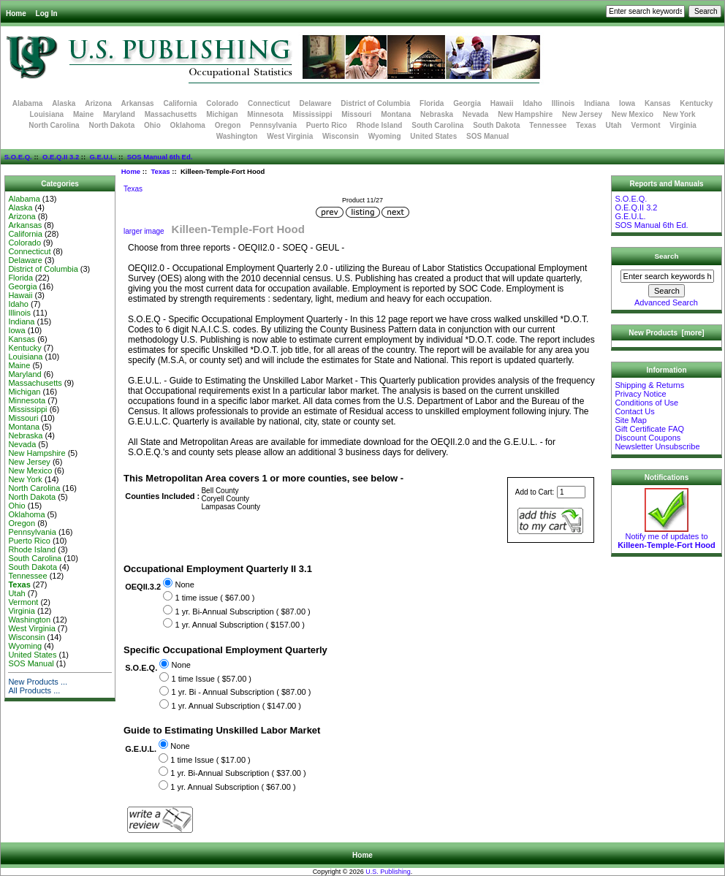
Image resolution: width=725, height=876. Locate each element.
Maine (83, 114)
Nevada (476, 114)
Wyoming (384, 136)
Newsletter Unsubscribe (657, 446)
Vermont (646, 125)
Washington (237, 136)
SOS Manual (487, 136)
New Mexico (632, 114)
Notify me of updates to (666, 537)
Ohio (152, 125)
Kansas (658, 103)
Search (667, 256)
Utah (614, 125)
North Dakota (111, 125)
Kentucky (696, 103)
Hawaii (502, 103)
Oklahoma (187, 125)
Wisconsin (340, 136)
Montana (396, 114)
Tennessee (547, 125)
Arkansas (137, 103)
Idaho (532, 103)
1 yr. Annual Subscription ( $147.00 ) (236, 705)
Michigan (222, 114)
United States (433, 136)
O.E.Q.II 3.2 (60, 157)
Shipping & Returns (649, 385)
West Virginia (290, 136)
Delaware (316, 103)
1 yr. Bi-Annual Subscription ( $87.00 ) (242, 611)
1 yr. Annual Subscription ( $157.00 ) (239, 624)
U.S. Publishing (388, 871)
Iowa (627, 103)
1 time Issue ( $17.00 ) (210, 759)
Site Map (630, 420)
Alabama (27, 103)
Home (16, 13)
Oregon (228, 125)
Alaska (63, 103)
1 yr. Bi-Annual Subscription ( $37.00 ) (237, 773)
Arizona (98, 103)
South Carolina (437, 125)
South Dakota (496, 125)
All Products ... (34, 690)
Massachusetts (171, 114)
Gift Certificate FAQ (649, 428)
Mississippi (313, 114)
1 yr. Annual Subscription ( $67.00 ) (232, 786)
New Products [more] (666, 333)
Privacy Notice (640, 393)
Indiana (597, 103)
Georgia (467, 103)
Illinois (563, 103)
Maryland (119, 114)
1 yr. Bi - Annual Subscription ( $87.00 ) (241, 692)
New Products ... (37, 681)
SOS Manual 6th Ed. (160, 157)
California (180, 103)
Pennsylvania (273, 125)
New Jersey (582, 114)
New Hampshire (525, 114)
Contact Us (634, 411)
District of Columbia (375, 103)
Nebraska (436, 114)
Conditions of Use (646, 402)
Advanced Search (666, 302)
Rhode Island (380, 125)
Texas (160, 171)
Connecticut (269, 103)
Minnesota (265, 114)
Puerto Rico (326, 125)
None (184, 584)
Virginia (682, 125)
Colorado (222, 103)
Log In (47, 13)
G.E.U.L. (102, 157)
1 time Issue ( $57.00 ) (211, 678)
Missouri (356, 114)
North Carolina (54, 125)
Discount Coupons (647, 437)
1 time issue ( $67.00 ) (214, 597)
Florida (432, 103)
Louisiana (46, 114)
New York (679, 114)
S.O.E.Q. (18, 157)
